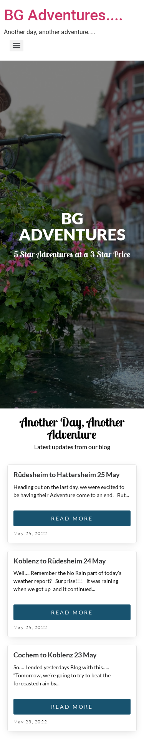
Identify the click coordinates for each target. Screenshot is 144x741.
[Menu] (16, 45)
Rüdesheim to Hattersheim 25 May (66, 474)
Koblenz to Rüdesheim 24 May (59, 561)
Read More (72, 518)
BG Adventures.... (63, 15)
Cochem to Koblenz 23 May (55, 654)
